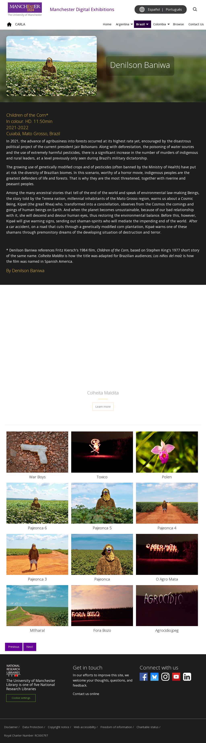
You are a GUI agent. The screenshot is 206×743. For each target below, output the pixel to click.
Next (29, 647)
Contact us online (86, 694)
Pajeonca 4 (167, 527)
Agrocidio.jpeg (167, 630)
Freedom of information (116, 727)
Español (154, 9)
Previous (13, 647)
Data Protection (32, 727)
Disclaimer (11, 727)
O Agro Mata (167, 579)
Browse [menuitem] (178, 24)
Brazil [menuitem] (140, 24)
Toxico (102, 476)
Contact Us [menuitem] (196, 24)
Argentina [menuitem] (122, 24)
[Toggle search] (195, 9)
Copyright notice (58, 727)
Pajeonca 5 (102, 527)
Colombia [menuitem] (159, 24)
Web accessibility (85, 727)
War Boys (37, 476)
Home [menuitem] (107, 24)
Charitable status (148, 727)
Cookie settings (21, 698)
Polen (167, 476)
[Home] (9, 26)
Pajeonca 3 (37, 579)
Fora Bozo (102, 630)
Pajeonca (102, 579)
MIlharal (37, 630)
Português (174, 9)
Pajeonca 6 (37, 527)
